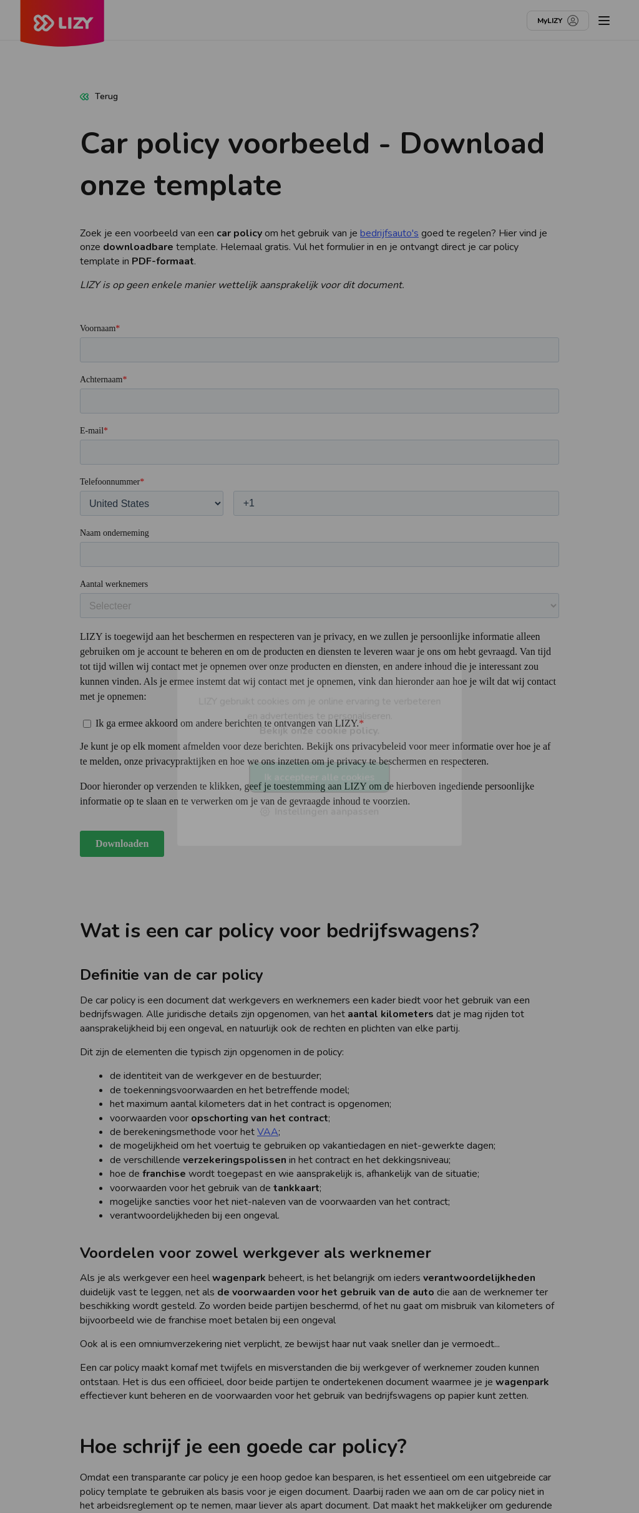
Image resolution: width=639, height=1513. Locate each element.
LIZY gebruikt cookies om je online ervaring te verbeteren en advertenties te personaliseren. (319, 716)
